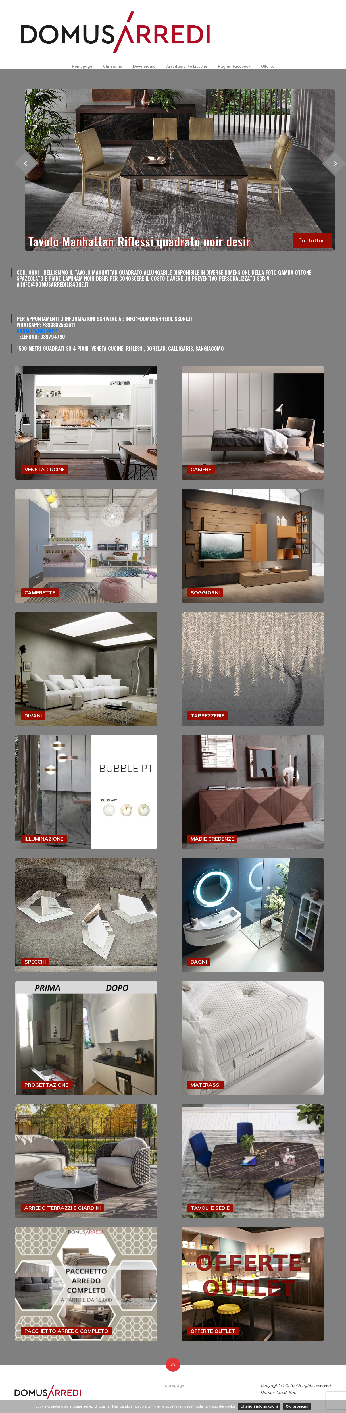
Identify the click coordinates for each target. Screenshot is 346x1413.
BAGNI (199, 961)
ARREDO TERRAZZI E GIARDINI (62, 1208)
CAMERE (201, 469)
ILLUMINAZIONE (43, 838)
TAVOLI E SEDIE (210, 1208)
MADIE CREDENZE (212, 838)
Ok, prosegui (297, 1406)
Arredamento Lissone (186, 66)
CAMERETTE (39, 592)
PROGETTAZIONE (46, 1085)
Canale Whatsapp (37, 330)
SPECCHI (35, 961)
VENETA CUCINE (44, 469)
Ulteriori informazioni (259, 1406)
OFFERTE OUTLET (213, 1331)
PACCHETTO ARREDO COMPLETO (66, 1331)
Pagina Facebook (234, 66)
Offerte (267, 66)
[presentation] (25, 163)
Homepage (82, 66)
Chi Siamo (112, 66)
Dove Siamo (144, 66)
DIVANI (33, 715)
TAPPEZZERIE (207, 715)
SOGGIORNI (205, 592)
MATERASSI (206, 1085)
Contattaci (312, 240)
